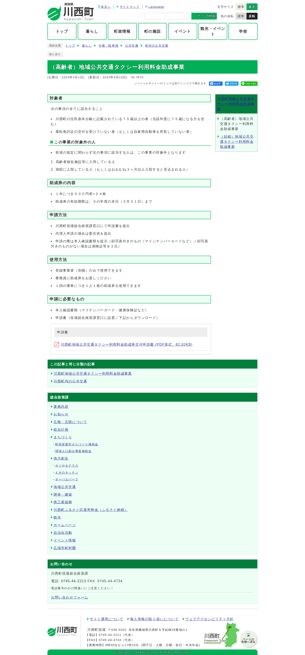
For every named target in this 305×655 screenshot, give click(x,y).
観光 (57, 517)
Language (156, 6)
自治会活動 (63, 532)
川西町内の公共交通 (70, 381)
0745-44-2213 (73, 581)
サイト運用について (106, 619)
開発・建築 (63, 494)
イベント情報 (65, 540)
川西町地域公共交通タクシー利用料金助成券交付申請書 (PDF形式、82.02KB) (123, 344)
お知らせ (61, 414)
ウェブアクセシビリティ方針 (209, 619)
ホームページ (65, 525)
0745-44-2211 (110, 635)
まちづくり (63, 437)
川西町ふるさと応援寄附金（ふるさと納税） (91, 510)
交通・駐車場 (109, 45)
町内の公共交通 (156, 45)
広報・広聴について (70, 422)
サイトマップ (130, 6)
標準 (241, 6)
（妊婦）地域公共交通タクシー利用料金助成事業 (237, 142)
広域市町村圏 (65, 548)
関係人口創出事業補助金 (73, 451)
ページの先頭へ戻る (248, 640)
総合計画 (61, 429)
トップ (70, 45)
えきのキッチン (66, 472)
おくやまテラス (66, 465)
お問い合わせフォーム (69, 597)
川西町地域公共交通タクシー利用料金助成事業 (235, 104)
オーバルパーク (66, 479)
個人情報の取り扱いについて (154, 619)
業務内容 (61, 406)
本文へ (106, 6)
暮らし (87, 45)
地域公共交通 (65, 487)
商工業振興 (63, 502)
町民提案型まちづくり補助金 (76, 444)
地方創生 (61, 458)
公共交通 (131, 45)
